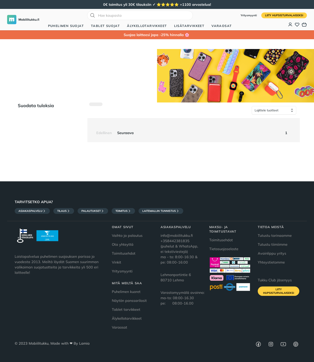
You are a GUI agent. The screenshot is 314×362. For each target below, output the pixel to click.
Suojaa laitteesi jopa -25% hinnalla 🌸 (157, 35)
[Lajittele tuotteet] (274, 110)
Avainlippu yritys (272, 253)
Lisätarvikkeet (189, 26)
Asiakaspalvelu (32, 211)
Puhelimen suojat (66, 26)
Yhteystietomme (271, 262)
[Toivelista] (297, 24)
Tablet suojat (105, 26)
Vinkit (116, 262)
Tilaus (63, 211)
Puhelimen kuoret (126, 291)
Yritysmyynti (249, 15)
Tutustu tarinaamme (275, 235)
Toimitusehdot (123, 253)
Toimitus (123, 211)
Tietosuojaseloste (223, 249)
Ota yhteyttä (122, 244)
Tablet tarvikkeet (126, 309)
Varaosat (221, 26)
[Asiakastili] (290, 24)
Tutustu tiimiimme (273, 244)
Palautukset (92, 211)
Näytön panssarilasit (129, 300)
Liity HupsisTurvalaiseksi (284, 15)
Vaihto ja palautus (127, 235)
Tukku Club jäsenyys (275, 280)
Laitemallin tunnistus (160, 211)
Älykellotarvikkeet (147, 26)
